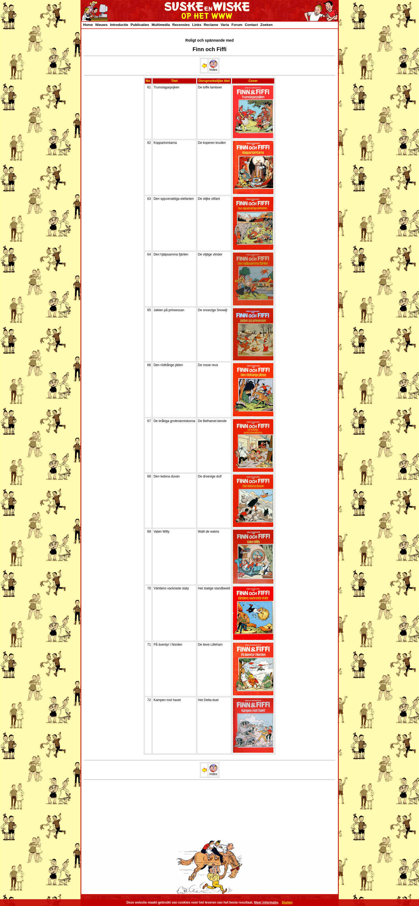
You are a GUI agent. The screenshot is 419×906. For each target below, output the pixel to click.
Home (88, 25)
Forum (237, 25)
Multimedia (161, 25)
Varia (225, 25)
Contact (251, 25)
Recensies (181, 25)
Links (196, 25)
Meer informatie (266, 902)
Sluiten (287, 902)
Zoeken (266, 25)
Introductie (119, 25)
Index (213, 68)
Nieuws (101, 25)
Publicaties (139, 25)
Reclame (211, 25)
